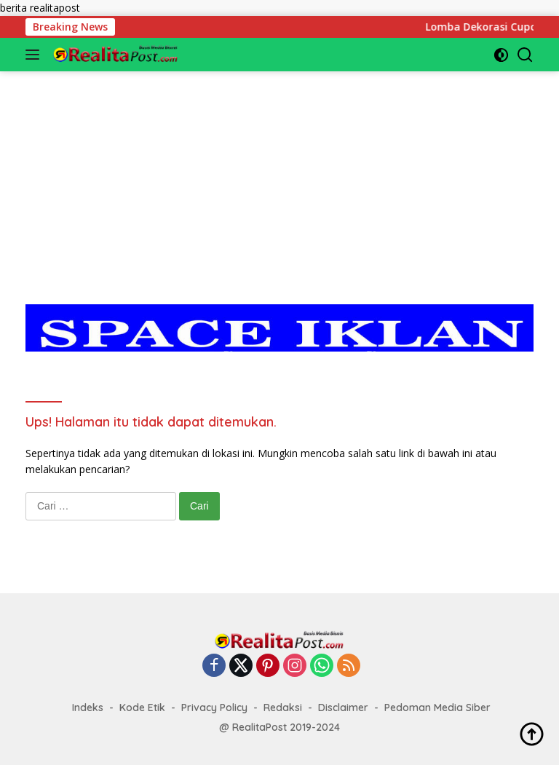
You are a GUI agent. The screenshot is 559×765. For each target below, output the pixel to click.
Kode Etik (142, 707)
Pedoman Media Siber (437, 707)
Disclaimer (343, 707)
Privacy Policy (214, 707)
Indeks (87, 707)
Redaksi (282, 707)
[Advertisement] (279, 173)
